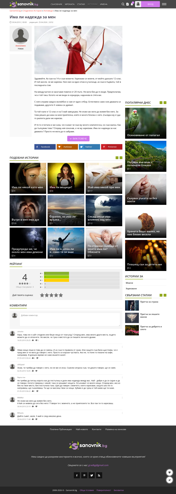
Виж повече (80, 138)
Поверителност (104, 490)
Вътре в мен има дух (25, 219)
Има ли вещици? (61, 187)
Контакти (96, 429)
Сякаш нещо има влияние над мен (99, 218)
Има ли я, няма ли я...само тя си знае (62, 250)
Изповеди (48, 11)
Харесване (131, 288)
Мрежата (69, 4)
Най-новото (82, 429)
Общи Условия (87, 490)
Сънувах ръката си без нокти (142, 199)
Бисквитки (119, 490)
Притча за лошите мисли (150, 315)
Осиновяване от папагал (143, 135)
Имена (103, 4)
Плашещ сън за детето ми (144, 264)
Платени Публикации (61, 429)
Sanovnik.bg (15, 11)
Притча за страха (149, 301)
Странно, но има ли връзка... (63, 218)
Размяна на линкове (115, 429)
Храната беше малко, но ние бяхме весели (143, 233)
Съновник (56, 4)
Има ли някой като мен (27, 187)
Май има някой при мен (104, 187)
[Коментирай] (70, 319)
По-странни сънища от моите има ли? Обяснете (103, 249)
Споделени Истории (32, 11)
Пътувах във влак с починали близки (139, 163)
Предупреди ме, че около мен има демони (27, 250)
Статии (81, 4)
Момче (129, 282)
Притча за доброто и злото (151, 328)
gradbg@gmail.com (98, 465)
